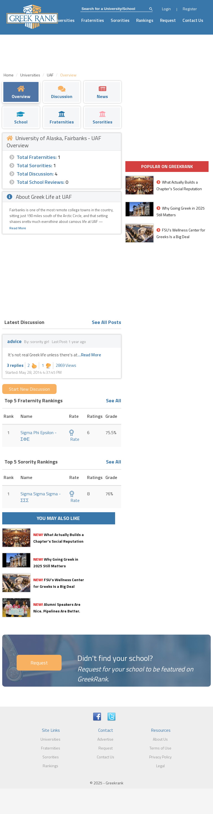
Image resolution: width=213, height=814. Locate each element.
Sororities (120, 20)
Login (166, 9)
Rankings (144, 20)
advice (14, 341)
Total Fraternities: (37, 157)
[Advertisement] (61, 275)
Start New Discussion (29, 389)
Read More (17, 228)
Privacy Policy (160, 757)
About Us (160, 739)
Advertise (105, 739)
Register (190, 9)
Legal (160, 766)
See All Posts (106, 322)
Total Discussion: (35, 173)
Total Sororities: (34, 165)
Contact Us (192, 20)
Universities (63, 20)
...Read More (89, 355)
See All (113, 400)
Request (168, 20)
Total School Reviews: (40, 182)
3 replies (15, 365)
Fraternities (92, 20)
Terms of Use (160, 748)
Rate (74, 435)
